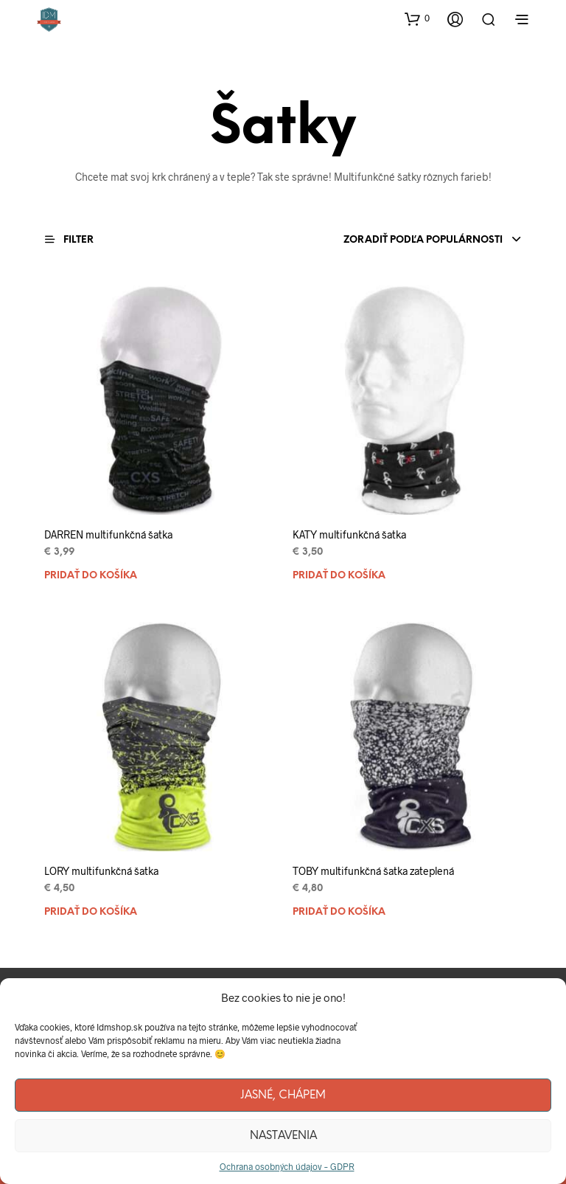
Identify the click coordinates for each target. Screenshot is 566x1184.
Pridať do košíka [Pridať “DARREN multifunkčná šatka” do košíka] (90, 576)
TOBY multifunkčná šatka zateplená (373, 871)
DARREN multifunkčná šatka (108, 534)
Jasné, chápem (283, 1095)
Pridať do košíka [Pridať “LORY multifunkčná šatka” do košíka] (90, 912)
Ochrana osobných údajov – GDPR (287, 1166)
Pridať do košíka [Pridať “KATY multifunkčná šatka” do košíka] (339, 576)
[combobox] (389, 240)
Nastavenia (283, 1136)
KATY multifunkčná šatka (349, 534)
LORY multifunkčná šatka (101, 871)
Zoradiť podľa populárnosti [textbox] (423, 240)
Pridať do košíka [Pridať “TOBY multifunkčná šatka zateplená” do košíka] (339, 912)
